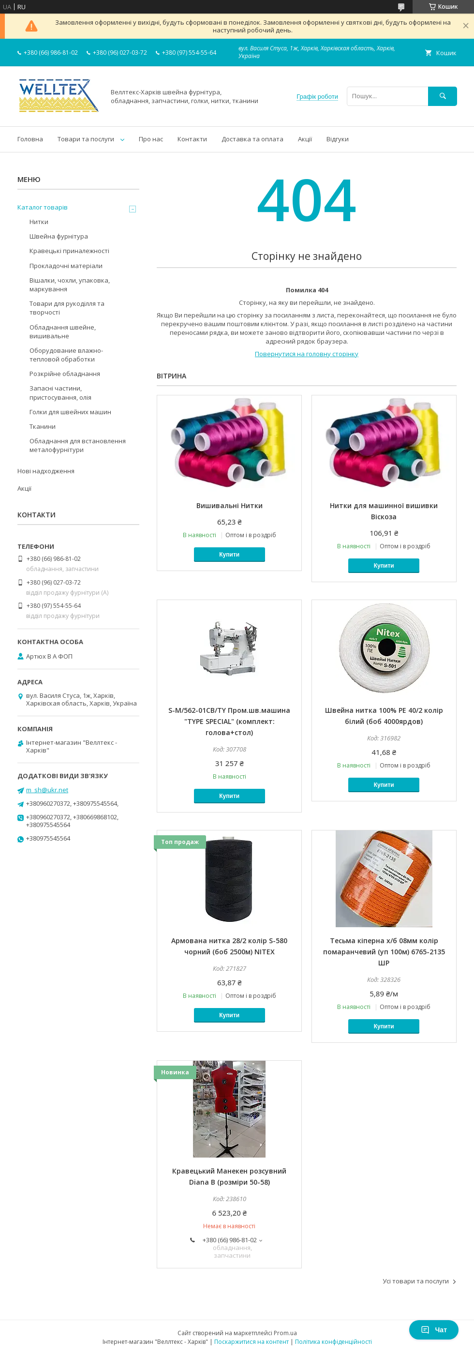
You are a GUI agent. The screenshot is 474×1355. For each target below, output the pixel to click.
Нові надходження (45, 471)
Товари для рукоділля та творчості (67, 307)
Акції (305, 139)
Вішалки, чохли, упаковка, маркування (70, 284)
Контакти (192, 139)
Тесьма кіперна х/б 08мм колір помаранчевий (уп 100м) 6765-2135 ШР (384, 951)
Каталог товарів (42, 207)
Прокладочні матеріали (66, 265)
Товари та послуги (86, 139)
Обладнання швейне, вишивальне (63, 331)
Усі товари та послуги (416, 1281)
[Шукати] (442, 96)
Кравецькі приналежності (69, 250)
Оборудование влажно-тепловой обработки (66, 354)
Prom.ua (285, 1333)
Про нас (151, 139)
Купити (229, 554)
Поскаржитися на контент (251, 1342)
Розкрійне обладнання (65, 373)
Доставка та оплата (252, 139)
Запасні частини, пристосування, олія (60, 392)
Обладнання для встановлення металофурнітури (78, 445)
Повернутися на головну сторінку (306, 353)
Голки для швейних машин (70, 411)
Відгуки (337, 139)
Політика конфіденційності (333, 1342)
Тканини (43, 426)
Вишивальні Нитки (229, 505)
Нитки (39, 221)
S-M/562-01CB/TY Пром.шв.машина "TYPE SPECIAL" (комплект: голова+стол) (229, 721)
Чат (434, 1329)
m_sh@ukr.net (47, 790)
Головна (30, 139)
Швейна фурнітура (59, 236)
